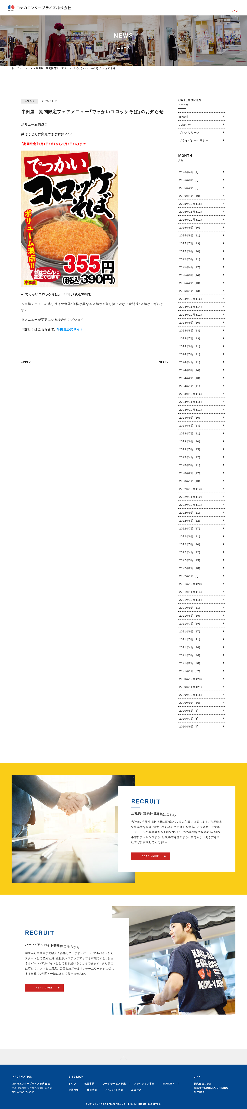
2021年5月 (189, 639)
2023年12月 (190, 394)
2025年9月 (189, 227)
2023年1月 (189, 481)
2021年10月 (190, 600)
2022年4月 (189, 552)
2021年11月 (190, 592)
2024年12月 (190, 299)
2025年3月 (189, 275)
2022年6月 (189, 536)
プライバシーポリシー (193, 140)
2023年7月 (189, 433)
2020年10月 (190, 695)
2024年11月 (190, 306)
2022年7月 (189, 528)
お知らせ (185, 124)
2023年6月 (189, 441)
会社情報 (74, 1089)
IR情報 (183, 116)
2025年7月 (189, 243)
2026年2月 (188, 188)
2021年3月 (189, 655)
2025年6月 (189, 251)
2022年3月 (189, 560)
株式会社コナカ (203, 1083)
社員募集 (92, 1089)
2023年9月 (189, 417)
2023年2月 (189, 473)
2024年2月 (189, 378)
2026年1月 (189, 196)
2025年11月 (190, 211)
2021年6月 (189, 631)
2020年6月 (188, 726)
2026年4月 (188, 172)
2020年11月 (190, 687)
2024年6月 (189, 346)
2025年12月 (190, 204)
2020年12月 (190, 679)
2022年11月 (190, 497)
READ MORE (150, 861)
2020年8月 (188, 710)
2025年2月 (189, 283)
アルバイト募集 (114, 1089)
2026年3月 (188, 180)
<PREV (26, 362)
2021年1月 (189, 671)
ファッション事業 (144, 1083)
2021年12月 (190, 584)
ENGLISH (168, 1083)
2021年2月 (189, 663)
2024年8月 (189, 330)
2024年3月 (189, 370)
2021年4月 (189, 647)
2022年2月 (189, 568)
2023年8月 (189, 425)
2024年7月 (189, 338)
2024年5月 (189, 354)
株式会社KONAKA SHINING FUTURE (211, 1090)
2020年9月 (189, 702)
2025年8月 (189, 235)
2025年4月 (189, 267)
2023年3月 (189, 465)
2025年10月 (190, 219)
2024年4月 (189, 362)
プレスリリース (189, 132)
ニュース (136, 1089)
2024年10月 (190, 314)
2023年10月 (190, 409)
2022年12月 (190, 489)
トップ (15, 68)
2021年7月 (189, 623)
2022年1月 (188, 576)
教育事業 (89, 1083)
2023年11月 (190, 402)
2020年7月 (188, 718)
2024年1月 (189, 386)
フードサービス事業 (114, 1083)
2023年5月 (189, 449)
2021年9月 (189, 607)
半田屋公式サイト (70, 329)
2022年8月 (189, 520)
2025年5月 (189, 259)
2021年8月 (189, 615)
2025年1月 (189, 291)
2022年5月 (189, 544)
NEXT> (164, 362)
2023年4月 (189, 457)
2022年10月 (190, 504)
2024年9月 (189, 322)
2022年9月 (189, 512)
